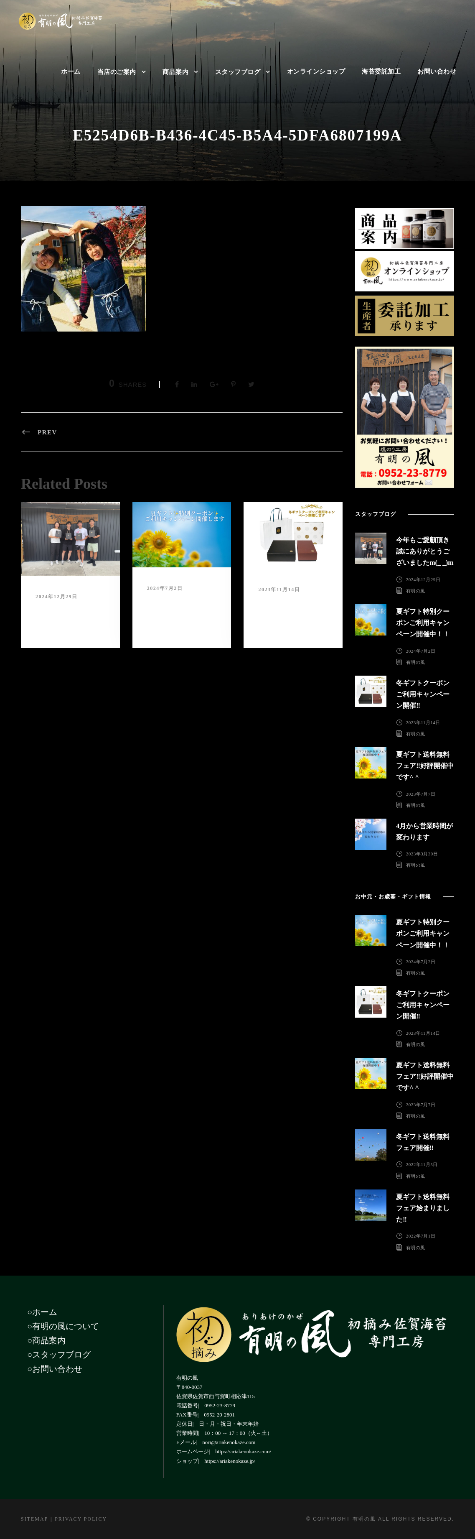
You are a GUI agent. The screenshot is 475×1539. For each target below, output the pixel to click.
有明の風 (415, 590)
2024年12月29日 (57, 597)
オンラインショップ (316, 71)
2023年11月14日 (279, 589)
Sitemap (34, 1519)
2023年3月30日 (422, 853)
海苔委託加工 (381, 71)
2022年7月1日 (421, 1235)
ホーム (71, 71)
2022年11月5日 (422, 1164)
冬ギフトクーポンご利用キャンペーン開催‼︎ (290, 609)
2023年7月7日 (421, 793)
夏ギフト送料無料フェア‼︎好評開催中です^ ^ (425, 766)
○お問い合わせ (54, 1368)
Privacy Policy (81, 1519)
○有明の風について (63, 1326)
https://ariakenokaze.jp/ (229, 1461)
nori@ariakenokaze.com (228, 1442)
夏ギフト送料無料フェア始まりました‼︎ (423, 1208)
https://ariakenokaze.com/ (243, 1451)
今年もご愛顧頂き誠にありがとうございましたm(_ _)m (67, 616)
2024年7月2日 (165, 588)
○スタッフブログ (59, 1354)
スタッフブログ (238, 72)
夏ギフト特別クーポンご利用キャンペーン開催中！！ (179, 608)
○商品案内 (46, 1340)
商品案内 (175, 72)
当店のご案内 (116, 72)
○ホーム (42, 1312)
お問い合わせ (436, 71)
